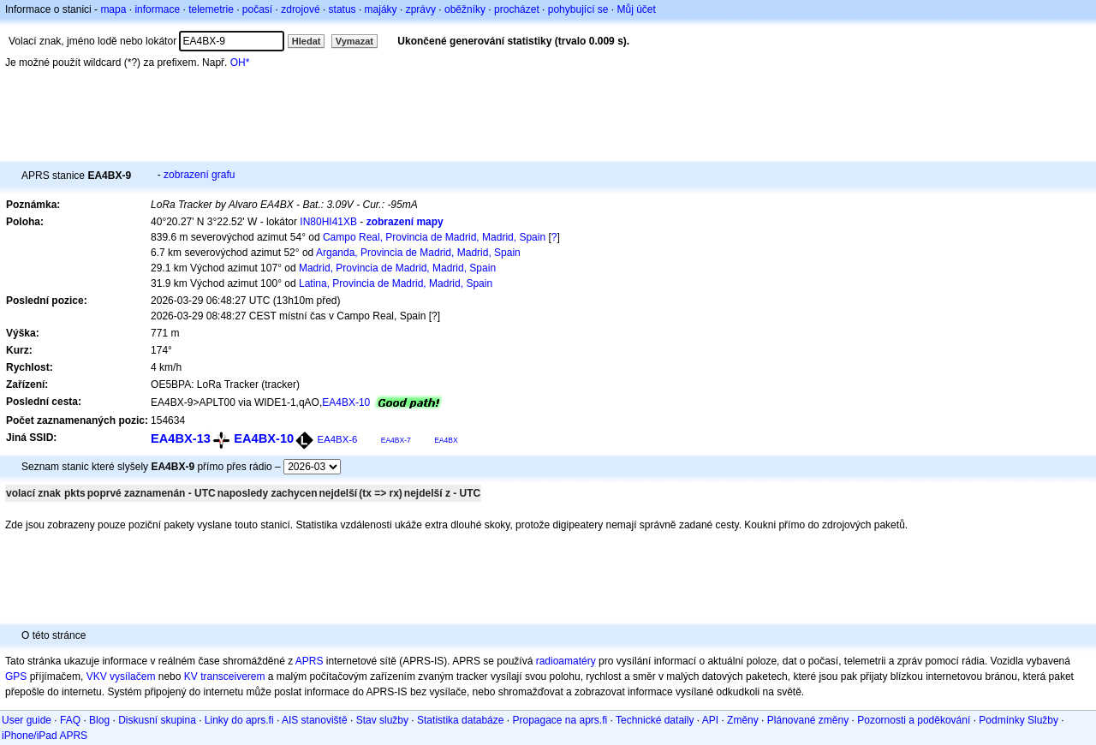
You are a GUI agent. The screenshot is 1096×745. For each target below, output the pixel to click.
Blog (99, 720)
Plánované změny (808, 720)
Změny (743, 720)
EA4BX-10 (346, 402)
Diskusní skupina (157, 720)
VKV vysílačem (121, 676)
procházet (516, 9)
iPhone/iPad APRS (44, 736)
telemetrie (211, 9)
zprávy (421, 9)
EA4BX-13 (181, 438)
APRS (309, 661)
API (710, 720)
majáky (381, 9)
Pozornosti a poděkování (913, 720)
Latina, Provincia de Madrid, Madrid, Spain (395, 283)
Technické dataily (655, 720)
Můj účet (636, 9)
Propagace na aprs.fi (559, 720)
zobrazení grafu (199, 175)
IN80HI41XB (328, 222)
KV (191, 676)
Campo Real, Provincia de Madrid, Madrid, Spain (434, 237)
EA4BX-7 (396, 440)
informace (157, 9)
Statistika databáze (460, 720)
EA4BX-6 (338, 439)
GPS (16, 676)
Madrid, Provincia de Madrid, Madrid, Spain (397, 268)
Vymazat (354, 41)
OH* (240, 63)
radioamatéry (566, 661)
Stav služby (382, 720)
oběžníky (464, 9)
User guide (26, 720)
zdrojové (300, 9)
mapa (113, 9)
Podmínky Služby (1018, 720)
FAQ (70, 720)
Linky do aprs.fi (239, 720)
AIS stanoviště (315, 720)
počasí (257, 9)
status (342, 9)
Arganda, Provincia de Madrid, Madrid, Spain (418, 253)
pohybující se (578, 9)
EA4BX (445, 440)
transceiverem (232, 676)
